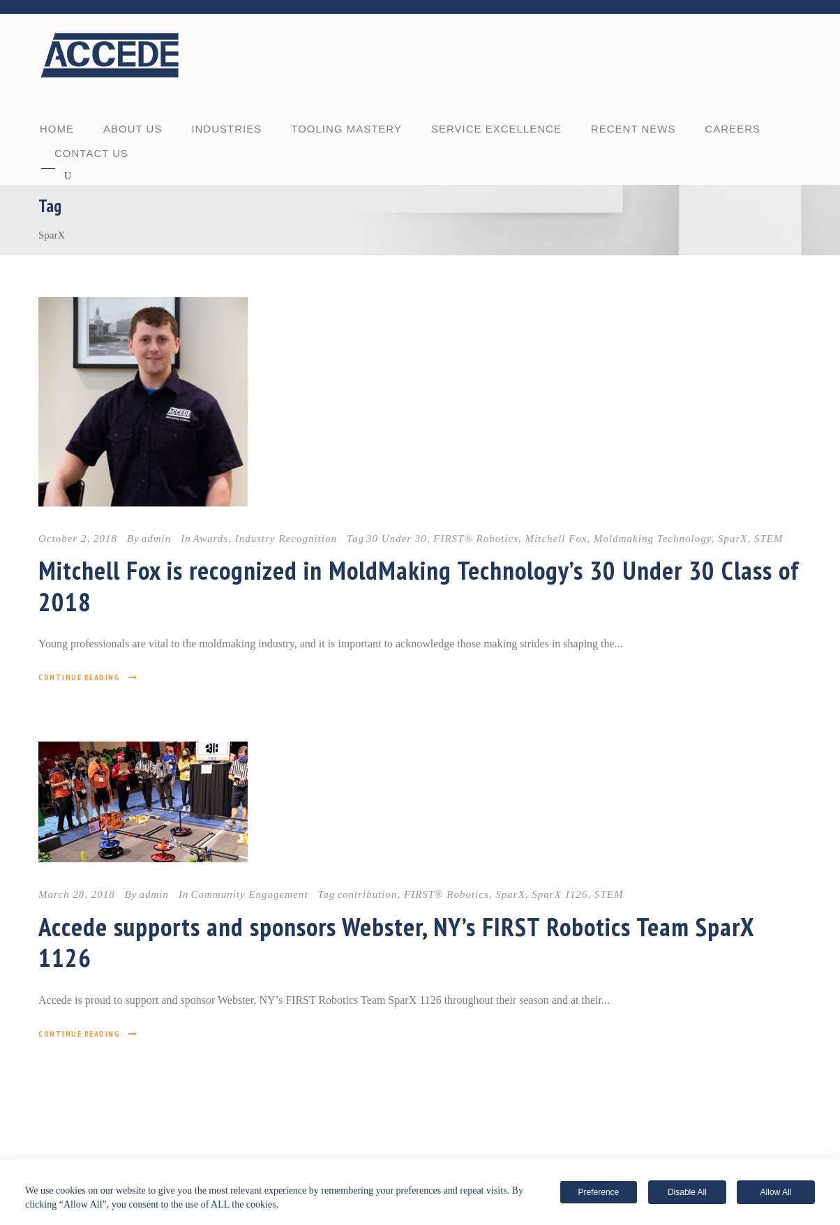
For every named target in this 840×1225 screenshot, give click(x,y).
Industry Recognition (286, 538)
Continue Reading (88, 677)
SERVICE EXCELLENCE (496, 129)
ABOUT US (132, 129)
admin (157, 538)
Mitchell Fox (556, 538)
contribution (367, 894)
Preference (599, 1192)
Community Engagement (249, 894)
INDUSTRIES (226, 129)
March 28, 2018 (76, 894)
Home (57, 129)
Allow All (776, 1192)
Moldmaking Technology (652, 538)
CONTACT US (91, 153)
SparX (733, 538)
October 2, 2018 (77, 538)
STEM (768, 538)
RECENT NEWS (633, 129)
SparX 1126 (559, 894)
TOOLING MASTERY (346, 129)
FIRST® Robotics (475, 538)
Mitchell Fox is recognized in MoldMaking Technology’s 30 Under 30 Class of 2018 (419, 585)
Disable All (687, 1192)
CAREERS (732, 129)
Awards (210, 538)
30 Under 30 (396, 538)
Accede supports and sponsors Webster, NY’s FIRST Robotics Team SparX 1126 (396, 942)
